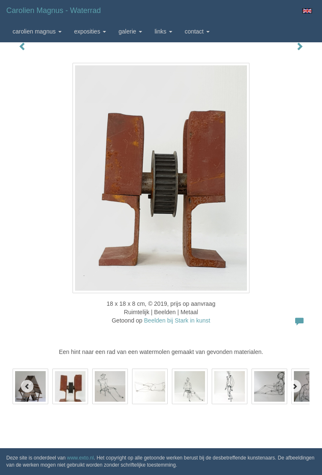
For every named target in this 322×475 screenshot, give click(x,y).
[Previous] (27, 386)
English (307, 10)
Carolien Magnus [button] (37, 31)
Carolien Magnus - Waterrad (53, 10)
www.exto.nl (80, 458)
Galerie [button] (130, 31)
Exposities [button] (90, 31)
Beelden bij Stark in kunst (177, 320)
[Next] (294, 386)
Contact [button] (197, 31)
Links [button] (163, 31)
